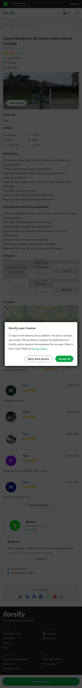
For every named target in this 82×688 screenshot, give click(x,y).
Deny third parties (38, 358)
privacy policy (39, 348)
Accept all (64, 358)
